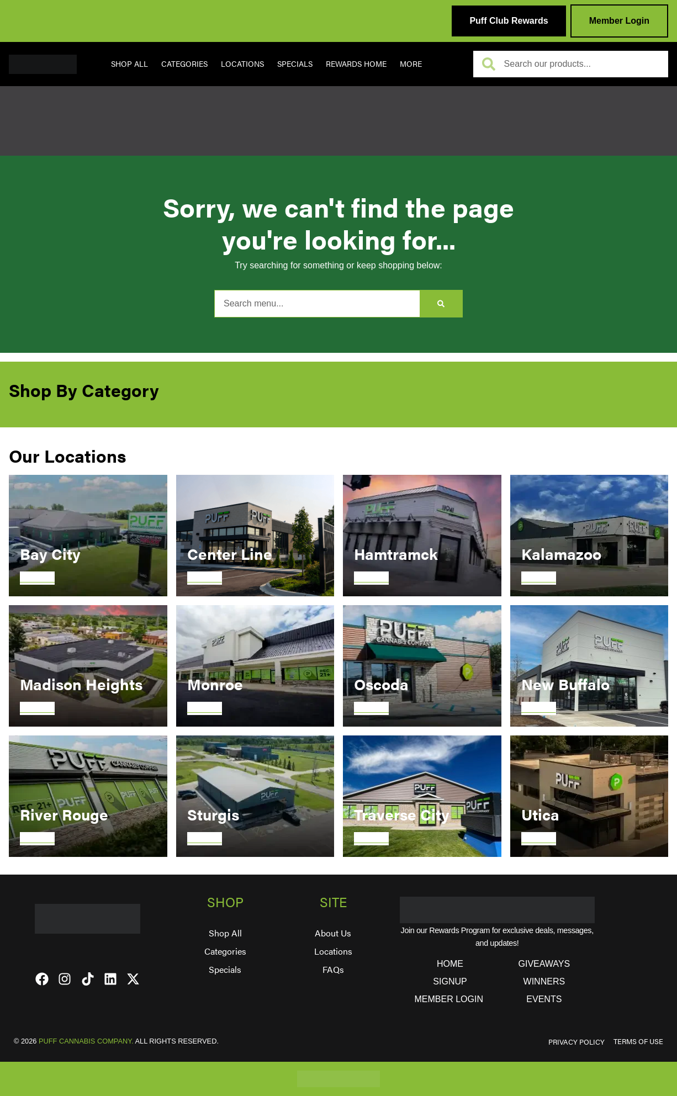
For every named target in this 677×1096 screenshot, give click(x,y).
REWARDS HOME (356, 63)
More (411, 63)
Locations (242, 63)
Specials (295, 63)
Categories (184, 63)
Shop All (129, 63)
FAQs (333, 969)
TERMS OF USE (638, 1041)
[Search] (441, 303)
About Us (333, 932)
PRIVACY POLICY (576, 1042)
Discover (37, 577)
